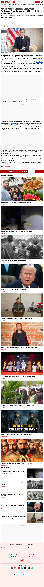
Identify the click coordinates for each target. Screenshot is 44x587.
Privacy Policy (16, 548)
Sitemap (21, 548)
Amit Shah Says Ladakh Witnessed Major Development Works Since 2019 (18, 376)
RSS (2, 550)
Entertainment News (4, 436)
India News (3, 204)
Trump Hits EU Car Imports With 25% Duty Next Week (13, 289)
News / (2, 4)
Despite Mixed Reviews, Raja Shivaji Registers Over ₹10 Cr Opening (16, 463)
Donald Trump (39, 61)
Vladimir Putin (4, 124)
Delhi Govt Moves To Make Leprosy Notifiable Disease (13, 260)
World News (3, 23)
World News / (5, 4)
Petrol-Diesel (11, 550)
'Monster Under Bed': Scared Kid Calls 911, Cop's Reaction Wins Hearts (17, 231)
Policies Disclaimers (29, 548)
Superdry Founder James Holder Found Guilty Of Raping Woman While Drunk (19, 347)
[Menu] (41, 2)
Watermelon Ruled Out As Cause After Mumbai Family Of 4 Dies (16, 202)
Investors (37, 548)
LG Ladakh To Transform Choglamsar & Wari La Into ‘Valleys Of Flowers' (18, 405)
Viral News (3, 233)
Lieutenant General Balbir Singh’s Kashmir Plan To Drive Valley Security (17, 318)
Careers (6, 550)
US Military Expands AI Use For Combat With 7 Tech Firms (12, 494)
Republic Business (4, 349)
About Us (3, 548)
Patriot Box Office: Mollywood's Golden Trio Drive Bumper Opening (16, 434)
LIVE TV (38, 2)
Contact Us (9, 548)
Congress (13, 123)
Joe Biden (7, 65)
